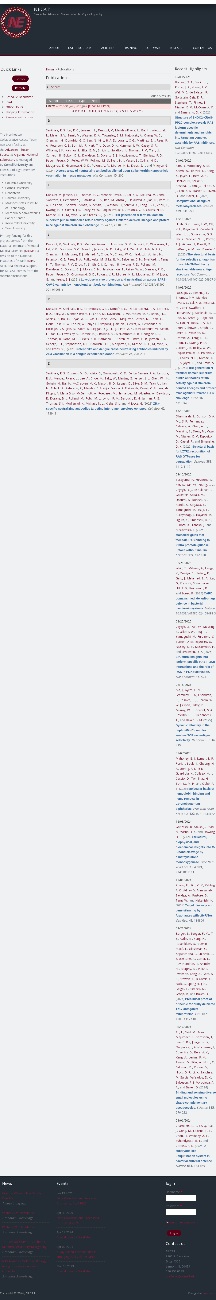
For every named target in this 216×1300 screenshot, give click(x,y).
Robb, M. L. (71, 339)
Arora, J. (121, 200)
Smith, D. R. (139, 339)
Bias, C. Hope (98, 319)
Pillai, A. (196, 1062)
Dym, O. (185, 583)
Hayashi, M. (204, 515)
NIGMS (30, 251)
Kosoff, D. (204, 244)
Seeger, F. (197, 933)
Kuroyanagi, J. (185, 515)
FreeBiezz (209, 1293)
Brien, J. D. (158, 314)
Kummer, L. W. (130, 145)
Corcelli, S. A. (204, 710)
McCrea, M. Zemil (152, 195)
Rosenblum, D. (186, 944)
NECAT (42, 9)
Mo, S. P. (182, 421)
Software (153, 48)
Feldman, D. (184, 1067)
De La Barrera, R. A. (141, 309)
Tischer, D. (197, 171)
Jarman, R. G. (158, 339)
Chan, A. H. (199, 426)
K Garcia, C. (204, 979)
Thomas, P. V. (137, 150)
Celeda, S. (207, 229)
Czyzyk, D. (183, 627)
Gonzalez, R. (184, 827)
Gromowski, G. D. (78, 165)
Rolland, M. (97, 160)
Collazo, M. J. (203, 773)
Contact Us (202, 48)
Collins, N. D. (148, 160)
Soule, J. (192, 763)
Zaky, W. (59, 314)
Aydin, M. (186, 939)
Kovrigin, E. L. (185, 715)
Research (177, 48)
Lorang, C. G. (126, 140)
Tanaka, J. (198, 525)
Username (174, 1192)
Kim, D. (181, 166)
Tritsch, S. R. (152, 249)
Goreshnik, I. (204, 1037)
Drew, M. (199, 431)
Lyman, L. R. (205, 758)
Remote (20, 88)
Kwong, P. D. (54, 210)
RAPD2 (20, 79)
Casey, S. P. (149, 145)
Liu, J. (113, 329)
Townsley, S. (70, 334)
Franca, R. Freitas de (124, 388)
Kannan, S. (72, 150)
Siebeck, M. (197, 989)
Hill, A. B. (182, 588)
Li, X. (196, 1072)
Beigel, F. (182, 989)
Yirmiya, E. (187, 573)
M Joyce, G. (160, 165)
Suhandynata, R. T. (188, 1141)
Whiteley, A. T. (198, 1136)
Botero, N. (142, 319)
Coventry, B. (184, 1052)
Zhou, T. (162, 205)
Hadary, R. (202, 573)
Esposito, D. (203, 642)
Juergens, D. (200, 1042)
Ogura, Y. (182, 520)
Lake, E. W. (200, 224)
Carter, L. (203, 959)
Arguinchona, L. (186, 954)
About (54, 48)
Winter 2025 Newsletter (18, 1213)
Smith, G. (85, 205)
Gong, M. (185, 1131)
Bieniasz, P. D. (153, 155)
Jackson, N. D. (103, 249)
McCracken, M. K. (137, 314)
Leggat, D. (124, 383)
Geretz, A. (133, 324)
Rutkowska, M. (94, 259)
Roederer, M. (107, 393)
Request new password (182, 1222)
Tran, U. (154, 150)
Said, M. (190, 1032)
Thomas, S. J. (55, 403)
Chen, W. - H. (54, 140)
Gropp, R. (182, 994)
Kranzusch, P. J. (199, 588)
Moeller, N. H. (195, 239)
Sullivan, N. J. (115, 160)
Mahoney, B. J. (185, 758)
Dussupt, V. (105, 130)
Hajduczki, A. (133, 135)
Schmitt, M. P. (185, 784)
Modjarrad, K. (55, 165)
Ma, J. (179, 690)
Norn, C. (209, 1062)
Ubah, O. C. (183, 224)
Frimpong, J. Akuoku (112, 324)
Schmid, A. (131, 205)
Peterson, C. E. (60, 145)
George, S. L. (54, 344)
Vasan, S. (132, 160)
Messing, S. (183, 431)
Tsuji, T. (202, 510)
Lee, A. (84, 378)
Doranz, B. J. (109, 155)
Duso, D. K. (110, 145)
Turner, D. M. (185, 642)
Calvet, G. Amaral (151, 388)
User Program (79, 48)
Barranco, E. (106, 339)
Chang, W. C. (152, 135)
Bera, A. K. (200, 176)
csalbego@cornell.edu (181, 1276)
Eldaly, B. (198, 705)
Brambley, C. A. (186, 695)
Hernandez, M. (152, 324)
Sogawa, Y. (197, 505)
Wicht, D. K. (188, 832)
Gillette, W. (187, 632)
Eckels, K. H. (88, 339)
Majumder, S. (185, 1037)
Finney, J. (199, 102)
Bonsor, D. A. (184, 82)
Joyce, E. (185, 176)
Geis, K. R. (196, 97)
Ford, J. (180, 763)
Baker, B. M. (194, 720)
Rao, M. (109, 200)
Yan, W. (191, 485)
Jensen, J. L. (88, 130)
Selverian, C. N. (132, 259)
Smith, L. (104, 150)
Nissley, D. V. (183, 107)
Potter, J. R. (182, 87)
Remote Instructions (20, 117)
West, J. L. (182, 234)
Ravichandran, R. (187, 964)
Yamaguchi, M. (186, 510)
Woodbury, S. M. (198, 166)
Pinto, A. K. (125, 329)
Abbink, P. (52, 319)
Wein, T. (181, 568)
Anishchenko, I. (204, 1047)
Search (56, 87)
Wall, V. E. (181, 92)
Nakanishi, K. (204, 900)
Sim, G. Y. (196, 885)
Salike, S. (198, 181)
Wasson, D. (114, 205)
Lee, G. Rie (183, 1042)
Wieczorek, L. (159, 244)
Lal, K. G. (73, 130)
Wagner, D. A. (91, 135)
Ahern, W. (182, 171)
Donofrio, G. (118, 309)
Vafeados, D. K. (200, 1077)
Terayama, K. (185, 480)
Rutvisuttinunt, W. (147, 329)
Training (130, 48)
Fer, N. (180, 485)
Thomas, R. (54, 339)
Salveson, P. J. (185, 1082)
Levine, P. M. (197, 1057)
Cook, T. (156, 319)
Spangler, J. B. (197, 984)
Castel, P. (186, 441)
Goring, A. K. (188, 769)
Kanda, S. (182, 505)
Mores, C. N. (91, 269)
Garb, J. (180, 578)
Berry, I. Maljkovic (121, 319)
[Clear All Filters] (99, 106)
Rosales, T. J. (188, 700)
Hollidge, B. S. (55, 329)
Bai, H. (145, 130)
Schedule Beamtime (19, 97)
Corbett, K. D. (185, 1146)
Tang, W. (182, 900)
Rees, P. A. (75, 259)
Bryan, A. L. (79, 319)
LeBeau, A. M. (185, 249)
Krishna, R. (183, 186)
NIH (30, 261)
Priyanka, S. (191, 229)
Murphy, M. (188, 969)
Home (50, 69)
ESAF (9, 102)
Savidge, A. (183, 895)
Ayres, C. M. (193, 690)
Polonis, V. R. (100, 165)
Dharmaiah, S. (185, 416)
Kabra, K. (83, 329)
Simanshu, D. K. (191, 112)
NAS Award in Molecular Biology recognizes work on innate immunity (24, 1266)
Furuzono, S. (204, 480)
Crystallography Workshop (74, 1237)
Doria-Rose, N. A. (58, 324)
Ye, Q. (203, 1126)
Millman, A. (195, 568)
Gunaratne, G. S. (202, 234)
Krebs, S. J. (138, 165)
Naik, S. (181, 984)
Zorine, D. (200, 1067)
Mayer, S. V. (58, 135)
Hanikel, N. (183, 181)
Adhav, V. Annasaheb (197, 890)
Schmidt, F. (79, 145)
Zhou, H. (181, 1136)
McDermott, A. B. (128, 334)
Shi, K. (180, 239)
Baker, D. (192, 196)
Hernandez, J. (72, 200)
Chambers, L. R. (186, 1126)
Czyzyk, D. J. (184, 490)
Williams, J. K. (55, 150)
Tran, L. (202, 1032)
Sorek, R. (188, 593)
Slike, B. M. (88, 150)
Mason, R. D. (106, 383)
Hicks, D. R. (183, 1072)
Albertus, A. (147, 393)
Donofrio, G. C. (75, 140)
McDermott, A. (86, 393)
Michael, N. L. (120, 165)
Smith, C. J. (95, 264)
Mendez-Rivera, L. (127, 130)
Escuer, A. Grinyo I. (84, 324)
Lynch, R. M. (111, 398)
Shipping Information (20, 112)
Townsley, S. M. (112, 135)
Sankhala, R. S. (56, 130)
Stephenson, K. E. (77, 344)
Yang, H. (199, 939)
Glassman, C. (198, 949)
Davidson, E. (90, 155)
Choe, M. (107, 254)
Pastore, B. (199, 895)
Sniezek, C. (205, 954)
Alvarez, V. (183, 1062)
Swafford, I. (119, 150)
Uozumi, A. (183, 500)
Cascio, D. (182, 778)
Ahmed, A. (92, 254)
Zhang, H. (182, 885)
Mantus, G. (125, 378)
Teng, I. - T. (147, 205)
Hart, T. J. (94, 145)
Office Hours (14, 107)
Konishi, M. (199, 500)
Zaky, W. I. (121, 249)
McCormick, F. (203, 107)
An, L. (179, 1032)
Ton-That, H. (199, 778)
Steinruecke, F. (203, 583)
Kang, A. (195, 974)
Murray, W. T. (185, 710)
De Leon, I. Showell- (64, 205)
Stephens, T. (183, 102)
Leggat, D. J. (99, 329)
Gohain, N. (53, 383)
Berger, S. (182, 933)
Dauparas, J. (184, 1047)
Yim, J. (196, 186)
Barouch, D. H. (100, 344)
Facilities (107, 48)
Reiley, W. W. (80, 160)
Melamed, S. (195, 578)
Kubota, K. (183, 525)
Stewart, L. (187, 979)
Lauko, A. (185, 191)
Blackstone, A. (185, 959)
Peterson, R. (74, 388)
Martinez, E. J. (146, 140)
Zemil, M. (74, 135)
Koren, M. (123, 339)
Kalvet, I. (199, 191)
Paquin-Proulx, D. (58, 160)
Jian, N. (92, 140)
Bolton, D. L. (71, 155)
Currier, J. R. (54, 155)
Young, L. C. (200, 87)
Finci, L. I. (201, 82)
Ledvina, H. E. (202, 1131)
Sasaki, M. (197, 495)
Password (174, 1206)
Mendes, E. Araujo (96, 388)
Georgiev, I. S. (150, 334)
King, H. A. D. (107, 140)
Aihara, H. (188, 244)
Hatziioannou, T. (130, 155)
